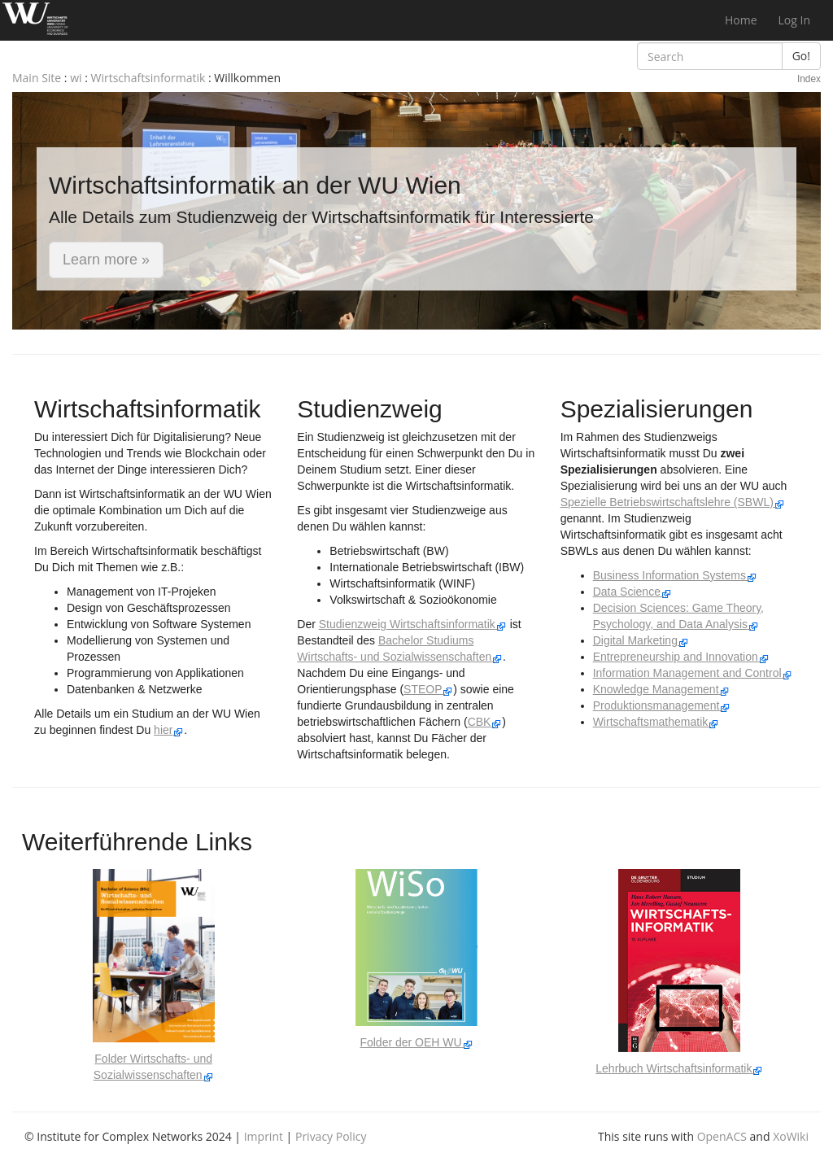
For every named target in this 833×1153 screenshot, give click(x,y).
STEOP (428, 689)
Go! (801, 55)
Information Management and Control (693, 672)
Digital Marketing (641, 640)
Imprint (263, 1136)
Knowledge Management (662, 689)
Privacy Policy (330, 1136)
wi (75, 77)
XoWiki (791, 1136)
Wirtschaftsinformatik (148, 77)
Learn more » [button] (106, 259)
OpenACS (722, 1136)
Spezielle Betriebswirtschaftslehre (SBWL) (672, 502)
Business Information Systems (675, 575)
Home (741, 20)
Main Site (36, 77)
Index (809, 79)
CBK (485, 721)
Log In (794, 20)
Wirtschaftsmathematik (656, 721)
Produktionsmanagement (662, 705)
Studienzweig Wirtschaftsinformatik (413, 624)
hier (169, 729)
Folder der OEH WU (416, 1042)
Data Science (632, 591)
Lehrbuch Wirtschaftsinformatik (679, 1068)
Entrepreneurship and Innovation (681, 656)
